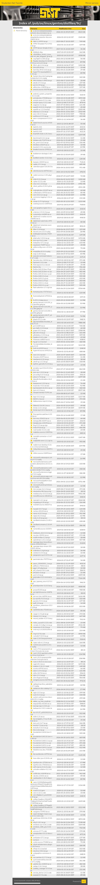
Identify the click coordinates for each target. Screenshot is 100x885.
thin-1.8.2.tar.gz (37, 730)
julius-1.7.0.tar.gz (37, 377)
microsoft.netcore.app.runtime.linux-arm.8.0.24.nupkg (41, 477)
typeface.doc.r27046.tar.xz (41, 762)
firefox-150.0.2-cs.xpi (39, 285)
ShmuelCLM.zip (37, 67)
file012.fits (35, 267)
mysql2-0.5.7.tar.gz (38, 509)
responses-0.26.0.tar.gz (40, 627)
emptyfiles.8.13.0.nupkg (40, 251)
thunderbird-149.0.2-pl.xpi (41, 747)
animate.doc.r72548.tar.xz (41, 98)
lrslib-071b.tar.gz (37, 427)
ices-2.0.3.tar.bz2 (37, 355)
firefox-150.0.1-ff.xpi (39, 281)
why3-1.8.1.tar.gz (37, 822)
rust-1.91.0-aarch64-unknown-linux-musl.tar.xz (41, 654)
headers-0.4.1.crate (38, 337)
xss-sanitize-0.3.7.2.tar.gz (40, 857)
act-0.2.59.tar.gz (37, 85)
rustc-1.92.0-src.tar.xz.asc (40, 662)
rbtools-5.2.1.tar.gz (38, 616)
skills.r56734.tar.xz (38, 673)
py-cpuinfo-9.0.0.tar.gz (39, 599)
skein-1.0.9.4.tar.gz (38, 671)
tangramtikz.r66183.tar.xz (40, 704)
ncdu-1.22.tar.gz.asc (38, 518)
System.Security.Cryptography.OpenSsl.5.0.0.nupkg (41, 77)
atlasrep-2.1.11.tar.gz (39, 112)
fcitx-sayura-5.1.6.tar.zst (40, 265)
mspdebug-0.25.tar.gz (39, 502)
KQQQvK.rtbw (36, 52)
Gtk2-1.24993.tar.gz (38, 41)
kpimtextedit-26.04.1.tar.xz (41, 388)
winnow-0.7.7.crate (38, 831)
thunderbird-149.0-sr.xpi (40, 745)
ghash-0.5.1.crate (38, 319)
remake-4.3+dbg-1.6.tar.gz (41, 625)
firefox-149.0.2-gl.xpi (39, 278)
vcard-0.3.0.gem (37, 790)
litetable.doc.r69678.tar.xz (41, 423)
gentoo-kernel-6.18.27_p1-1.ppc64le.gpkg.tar (41, 316)
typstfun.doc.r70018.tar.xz (41, 765)
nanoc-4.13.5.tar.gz (38, 513)
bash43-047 (36, 129)
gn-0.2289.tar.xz (37, 326)
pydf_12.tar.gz (36, 603)
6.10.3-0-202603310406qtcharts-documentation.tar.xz (41, 32)
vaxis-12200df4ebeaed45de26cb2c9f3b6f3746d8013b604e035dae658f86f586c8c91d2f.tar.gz (41, 785)
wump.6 (34, 840)
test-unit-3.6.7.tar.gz (38, 723)
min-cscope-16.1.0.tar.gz (40, 489)
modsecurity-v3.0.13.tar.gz (41, 494)
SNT (83, 881)
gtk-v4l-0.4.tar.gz (37, 333)
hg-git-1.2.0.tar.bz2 (38, 342)
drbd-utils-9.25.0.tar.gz (39, 238)
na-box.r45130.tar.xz (39, 511)
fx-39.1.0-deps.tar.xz (39, 300)
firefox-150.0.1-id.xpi (39, 283)
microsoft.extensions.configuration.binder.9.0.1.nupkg (41, 469)
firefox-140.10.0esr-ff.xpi (40, 269)
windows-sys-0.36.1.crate (40, 825)
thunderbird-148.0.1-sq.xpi (41, 741)
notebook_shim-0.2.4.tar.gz (41, 533)
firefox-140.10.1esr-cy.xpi (41, 274)
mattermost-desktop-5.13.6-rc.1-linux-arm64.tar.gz (41, 446)
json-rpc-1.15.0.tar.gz (39, 372)
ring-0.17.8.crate (37, 634)
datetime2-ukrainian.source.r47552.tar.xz (41, 226)
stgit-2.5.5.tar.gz (37, 693)
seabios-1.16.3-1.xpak (39, 666)
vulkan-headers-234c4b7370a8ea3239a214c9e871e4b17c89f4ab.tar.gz (41, 801)
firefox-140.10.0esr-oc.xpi (41, 271)
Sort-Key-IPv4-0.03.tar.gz (40, 70)
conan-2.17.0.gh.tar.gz (39, 201)
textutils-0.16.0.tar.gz (39, 728)
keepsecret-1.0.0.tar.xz (39, 383)
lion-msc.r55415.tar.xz (39, 418)
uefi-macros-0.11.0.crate (40, 767)
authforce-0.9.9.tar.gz (39, 116)
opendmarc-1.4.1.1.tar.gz (40, 540)
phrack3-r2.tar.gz (37, 573)
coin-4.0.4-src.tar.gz (38, 195)
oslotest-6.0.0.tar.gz (38, 553)
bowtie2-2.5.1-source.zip (40, 147)
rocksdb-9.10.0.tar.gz (39, 636)
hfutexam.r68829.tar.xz (40, 339)
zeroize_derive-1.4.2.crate (40, 873)
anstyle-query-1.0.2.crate (40, 102)
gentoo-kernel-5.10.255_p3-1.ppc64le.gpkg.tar (41, 303)
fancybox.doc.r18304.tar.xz (41, 260)
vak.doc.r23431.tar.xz (39, 776)
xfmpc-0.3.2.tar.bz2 (38, 849)
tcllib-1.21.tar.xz (37, 717)
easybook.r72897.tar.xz (40, 245)
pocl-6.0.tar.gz (36, 575)
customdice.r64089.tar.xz (40, 214)
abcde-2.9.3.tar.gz (38, 83)
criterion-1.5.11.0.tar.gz (40, 212)
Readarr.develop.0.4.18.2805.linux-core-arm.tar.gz (41, 62)
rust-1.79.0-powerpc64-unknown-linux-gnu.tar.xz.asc (41, 650)
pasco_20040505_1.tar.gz (41, 563)
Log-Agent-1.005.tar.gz (39, 59)
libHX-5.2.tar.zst (37, 399)
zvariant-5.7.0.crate (38, 875)
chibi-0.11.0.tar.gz (38, 179)
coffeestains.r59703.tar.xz (41, 193)
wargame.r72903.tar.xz (40, 811)
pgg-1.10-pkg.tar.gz (38, 568)
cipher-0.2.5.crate (38, 181)
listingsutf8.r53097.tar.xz (40, 421)
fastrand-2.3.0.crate (38, 262)
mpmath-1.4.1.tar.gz (38, 500)
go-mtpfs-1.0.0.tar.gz (39, 328)
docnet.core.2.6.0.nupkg (40, 232)
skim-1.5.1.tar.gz (37, 675)
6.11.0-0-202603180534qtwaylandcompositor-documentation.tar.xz (41, 37)
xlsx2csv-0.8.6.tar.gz (39, 851)
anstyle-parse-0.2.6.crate (40, 100)
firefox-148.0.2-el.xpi (39, 276)
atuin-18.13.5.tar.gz (38, 114)
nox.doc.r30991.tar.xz (39, 535)
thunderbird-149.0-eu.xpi (40, 743)
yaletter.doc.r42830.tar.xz (40, 864)
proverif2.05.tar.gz (38, 590)
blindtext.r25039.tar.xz (39, 145)
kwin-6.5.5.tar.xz (37, 390)
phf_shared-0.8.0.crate (39, 570)
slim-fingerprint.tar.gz (39, 678)
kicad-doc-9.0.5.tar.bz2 (39, 386)
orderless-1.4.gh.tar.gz (39, 550)
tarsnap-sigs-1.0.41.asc (40, 706)
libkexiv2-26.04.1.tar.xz (40, 405)
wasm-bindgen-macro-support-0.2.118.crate (41, 815)
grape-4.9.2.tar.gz (38, 330)
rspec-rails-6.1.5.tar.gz (39, 642)
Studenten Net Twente (12, 2)
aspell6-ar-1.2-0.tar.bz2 (40, 109)
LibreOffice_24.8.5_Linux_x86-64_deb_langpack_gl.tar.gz (41, 55)
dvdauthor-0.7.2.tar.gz (39, 243)
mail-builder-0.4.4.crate (40, 430)
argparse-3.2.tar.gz (38, 105)
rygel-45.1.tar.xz (37, 664)
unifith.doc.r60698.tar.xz (40, 773)
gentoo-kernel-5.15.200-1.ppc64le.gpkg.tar (41, 312)
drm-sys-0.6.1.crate (38, 240)
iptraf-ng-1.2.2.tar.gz (39, 362)
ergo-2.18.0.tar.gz (38, 254)
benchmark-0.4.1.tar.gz (39, 138)
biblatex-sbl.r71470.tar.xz (40, 140)
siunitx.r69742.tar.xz (39, 668)
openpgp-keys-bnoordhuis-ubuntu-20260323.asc (41, 543)
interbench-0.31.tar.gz (39, 359)
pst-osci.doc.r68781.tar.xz (41, 596)
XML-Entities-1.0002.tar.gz (41, 80)
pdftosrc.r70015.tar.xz (39, 566)
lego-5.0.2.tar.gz (37, 397)
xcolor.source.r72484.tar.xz (41, 842)
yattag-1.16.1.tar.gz (38, 866)
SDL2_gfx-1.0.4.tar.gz (39, 65)
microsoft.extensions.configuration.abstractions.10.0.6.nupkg (41, 464)
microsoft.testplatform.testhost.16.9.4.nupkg (41, 482)
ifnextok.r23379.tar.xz (39, 357)
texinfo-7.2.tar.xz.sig (38, 725)
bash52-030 (36, 131)
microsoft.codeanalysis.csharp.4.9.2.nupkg (41, 458)
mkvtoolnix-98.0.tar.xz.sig (40, 491)
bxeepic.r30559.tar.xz (39, 162)
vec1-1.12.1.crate (38, 793)
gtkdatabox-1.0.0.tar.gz (39, 335)
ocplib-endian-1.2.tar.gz (40, 537)
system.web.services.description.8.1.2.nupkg (41, 698)
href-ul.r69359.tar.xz (39, 348)
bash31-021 (36, 127)
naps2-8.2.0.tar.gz (38, 516)
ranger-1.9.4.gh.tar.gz (39, 614)
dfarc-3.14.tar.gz (37, 229)
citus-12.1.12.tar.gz (38, 184)
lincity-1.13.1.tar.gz (38, 408)
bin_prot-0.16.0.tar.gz (39, 142)
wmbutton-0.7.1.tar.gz (39, 838)
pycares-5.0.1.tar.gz (38, 601)
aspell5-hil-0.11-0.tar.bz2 (40, 107)
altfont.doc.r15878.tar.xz (40, 87)
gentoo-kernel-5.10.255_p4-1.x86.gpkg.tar (41, 308)
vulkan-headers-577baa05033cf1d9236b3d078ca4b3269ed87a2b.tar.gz (41, 807)
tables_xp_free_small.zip (40, 701)
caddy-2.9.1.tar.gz (38, 164)
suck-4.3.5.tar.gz (37, 695)
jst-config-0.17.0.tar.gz (39, 375)
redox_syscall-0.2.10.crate (41, 623)
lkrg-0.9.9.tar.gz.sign (39, 425)
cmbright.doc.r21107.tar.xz (41, 190)
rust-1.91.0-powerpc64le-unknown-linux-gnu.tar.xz (41, 658)
